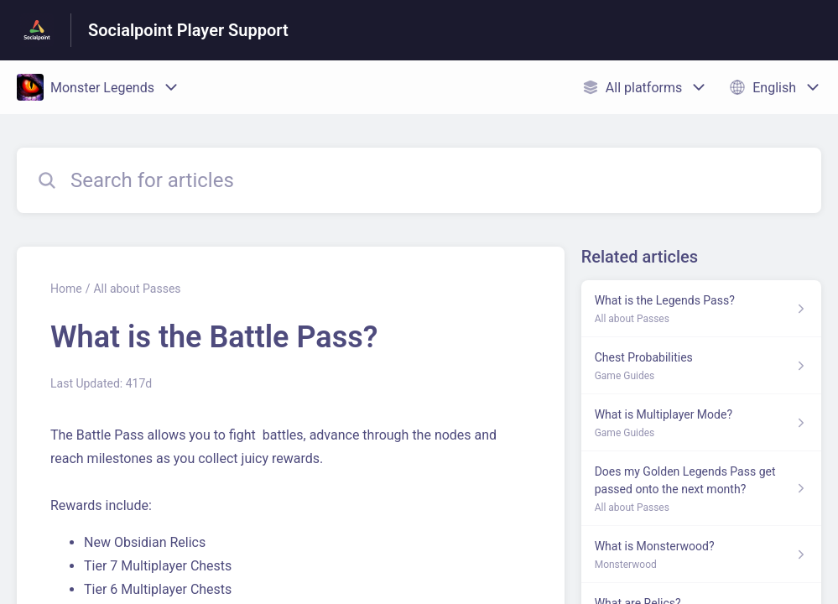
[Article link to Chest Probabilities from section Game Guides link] (701, 365)
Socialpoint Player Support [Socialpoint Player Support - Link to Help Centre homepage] (188, 30)
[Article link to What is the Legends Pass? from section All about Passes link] (701, 308)
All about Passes (136, 288)
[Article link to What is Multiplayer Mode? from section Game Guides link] (701, 422)
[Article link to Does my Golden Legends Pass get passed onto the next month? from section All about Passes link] (701, 488)
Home (66, 288)
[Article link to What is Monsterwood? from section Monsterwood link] (701, 554)
